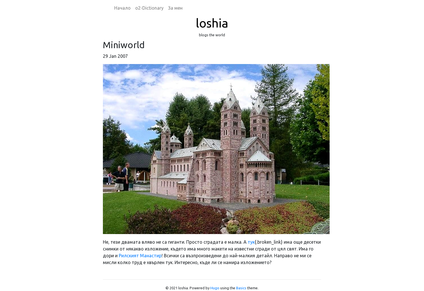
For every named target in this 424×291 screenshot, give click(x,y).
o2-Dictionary (149, 7)
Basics (241, 288)
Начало (122, 7)
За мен (175, 7)
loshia (212, 23)
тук (251, 242)
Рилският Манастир (140, 255)
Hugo (214, 288)
